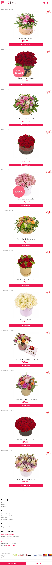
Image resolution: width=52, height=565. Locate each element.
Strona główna (5, 503)
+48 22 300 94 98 (13, 563)
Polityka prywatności (7, 519)
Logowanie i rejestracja (7, 514)
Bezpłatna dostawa (6, 527)
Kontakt (39, 563)
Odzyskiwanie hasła (6, 516)
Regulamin (4, 517)
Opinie (3, 504)
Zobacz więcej (26, 45)
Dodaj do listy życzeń (7, 9)
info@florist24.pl (10, 545)
